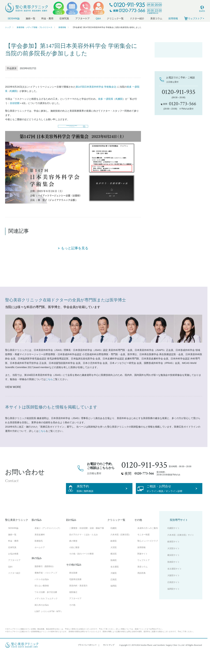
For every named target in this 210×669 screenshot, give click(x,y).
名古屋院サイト (174, 584)
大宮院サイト (173, 564)
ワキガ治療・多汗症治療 (46, 608)
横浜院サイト (173, 570)
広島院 (113, 595)
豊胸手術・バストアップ (46, 588)
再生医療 (73, 588)
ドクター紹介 (137, 18)
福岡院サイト (173, 604)
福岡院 (113, 601)
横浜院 (113, 569)
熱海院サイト (173, 577)
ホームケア (40, 563)
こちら (49, 388)
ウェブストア (143, 576)
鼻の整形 (73, 556)
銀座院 (113, 556)
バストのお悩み (42, 595)
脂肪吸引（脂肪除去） (45, 582)
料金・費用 (47, 18)
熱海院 (113, 576)
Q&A (98, 18)
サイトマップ (108, 660)
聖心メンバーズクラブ (147, 556)
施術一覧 (30, 18)
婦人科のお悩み (42, 620)
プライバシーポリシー (87, 660)
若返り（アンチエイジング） (48, 543)
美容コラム (156, 18)
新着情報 (62, 27)
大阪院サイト (173, 591)
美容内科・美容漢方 (78, 601)
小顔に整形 (74, 563)
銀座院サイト (173, 557)
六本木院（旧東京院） (120, 550)
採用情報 (173, 18)
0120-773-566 (144, 482)
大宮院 (113, 563)
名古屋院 (114, 582)
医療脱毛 (39, 556)
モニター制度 (143, 550)
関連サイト (142, 569)
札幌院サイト (173, 543)
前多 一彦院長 (105, 98)
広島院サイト (173, 598)
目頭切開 (14, 103)
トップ (8, 27)
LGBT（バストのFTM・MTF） (49, 627)
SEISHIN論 (14, 18)
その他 (72, 620)
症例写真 (64, 18)
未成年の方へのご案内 (147, 543)
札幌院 (13, 91)
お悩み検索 (13, 569)
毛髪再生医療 (75, 595)
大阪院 (113, 588)
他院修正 (73, 608)
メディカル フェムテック (46, 614)
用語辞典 (141, 588)
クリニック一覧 (115, 18)
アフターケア (82, 18)
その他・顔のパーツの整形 (81, 569)
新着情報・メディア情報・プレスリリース (34, 27)
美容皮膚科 (40, 550)
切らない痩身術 (42, 601)
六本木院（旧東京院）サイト (180, 550)
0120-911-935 (144, 474)
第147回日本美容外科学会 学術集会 (96, 86)
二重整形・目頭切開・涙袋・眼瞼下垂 (86, 543)
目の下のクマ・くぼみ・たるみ (83, 550)
